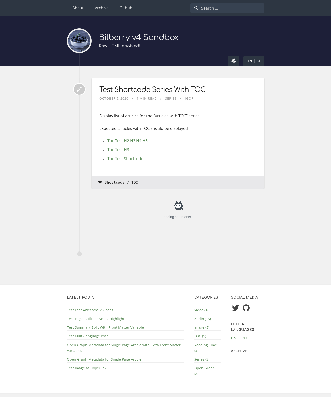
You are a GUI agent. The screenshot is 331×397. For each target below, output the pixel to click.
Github (125, 8)
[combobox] (227, 8)
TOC (134, 182)
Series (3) (201, 359)
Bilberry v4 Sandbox (138, 37)
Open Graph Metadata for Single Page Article (104, 359)
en (250, 60)
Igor (189, 98)
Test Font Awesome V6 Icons (90, 310)
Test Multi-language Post (87, 336)
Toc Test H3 (118, 149)
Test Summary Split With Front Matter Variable (105, 327)
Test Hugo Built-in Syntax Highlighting (98, 318)
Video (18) (202, 310)
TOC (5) (200, 336)
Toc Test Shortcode (125, 158)
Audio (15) (202, 318)
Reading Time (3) (205, 348)
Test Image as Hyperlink (86, 368)
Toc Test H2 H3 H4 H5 (127, 140)
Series (170, 98)
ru (257, 60)
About (78, 8)
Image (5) (201, 327)
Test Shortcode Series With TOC (152, 90)
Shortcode (115, 182)
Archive (102, 8)
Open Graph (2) (204, 371)
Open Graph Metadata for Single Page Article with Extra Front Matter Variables (124, 348)
